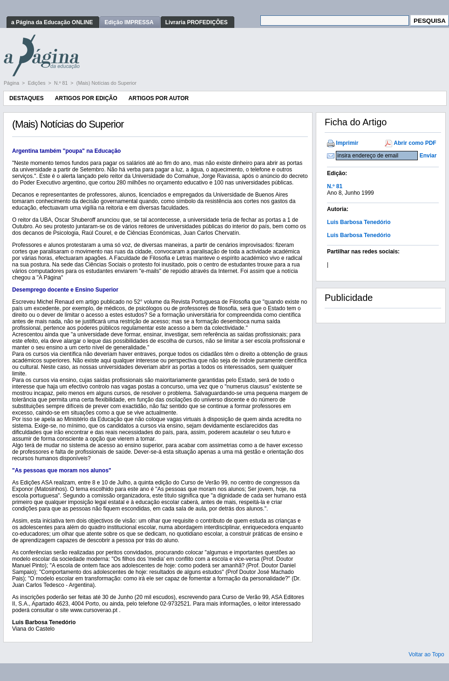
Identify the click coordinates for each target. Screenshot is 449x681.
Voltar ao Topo (426, 654)
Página (12, 83)
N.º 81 (61, 83)
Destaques (26, 98)
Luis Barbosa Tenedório (358, 222)
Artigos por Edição (86, 98)
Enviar (428, 155)
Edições (37, 83)
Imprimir (347, 143)
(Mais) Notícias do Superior (106, 83)
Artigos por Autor (159, 98)
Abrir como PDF (415, 143)
